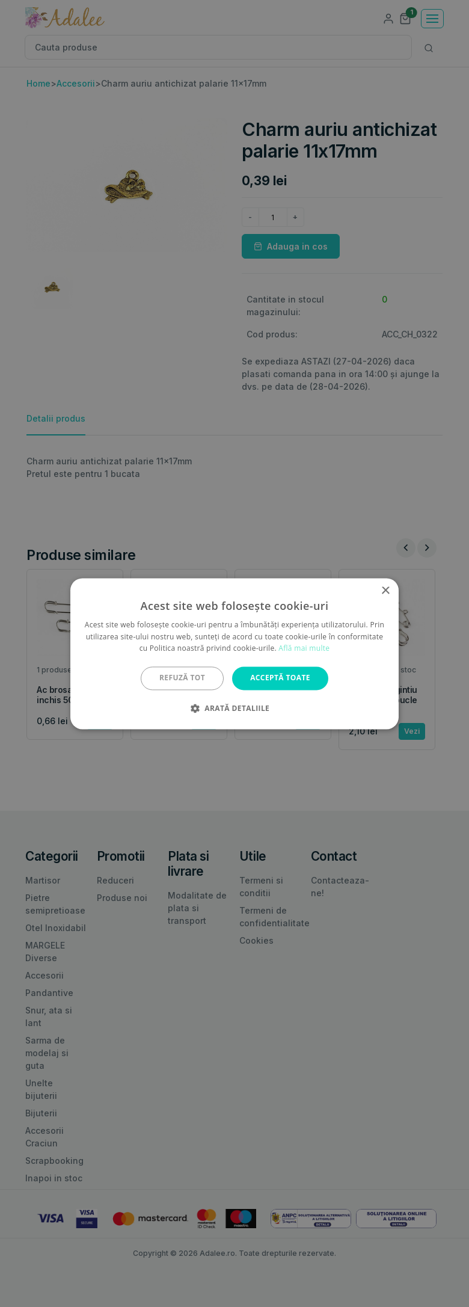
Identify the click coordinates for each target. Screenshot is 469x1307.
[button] (234, 708)
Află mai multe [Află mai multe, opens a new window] (304, 649)
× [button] (385, 590)
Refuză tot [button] (182, 678)
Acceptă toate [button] (280, 678)
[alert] (234, 653)
